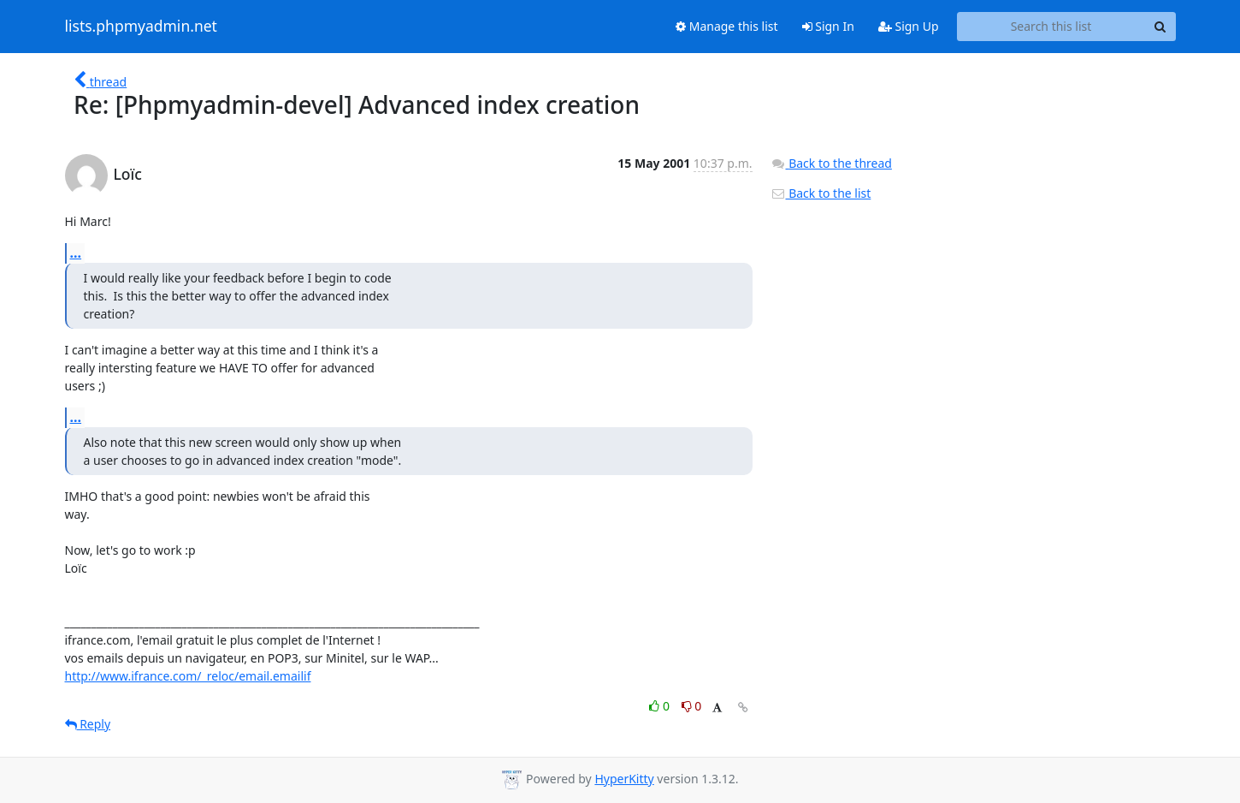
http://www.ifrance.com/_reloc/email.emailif (188, 676)
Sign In (828, 26)
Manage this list (727, 26)
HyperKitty (623, 778)
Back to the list (821, 193)
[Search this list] (1051, 26)
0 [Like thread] (660, 706)
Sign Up (908, 26)
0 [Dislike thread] (692, 706)
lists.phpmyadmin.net (141, 26)
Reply (88, 724)
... (76, 252)
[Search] (1160, 26)
